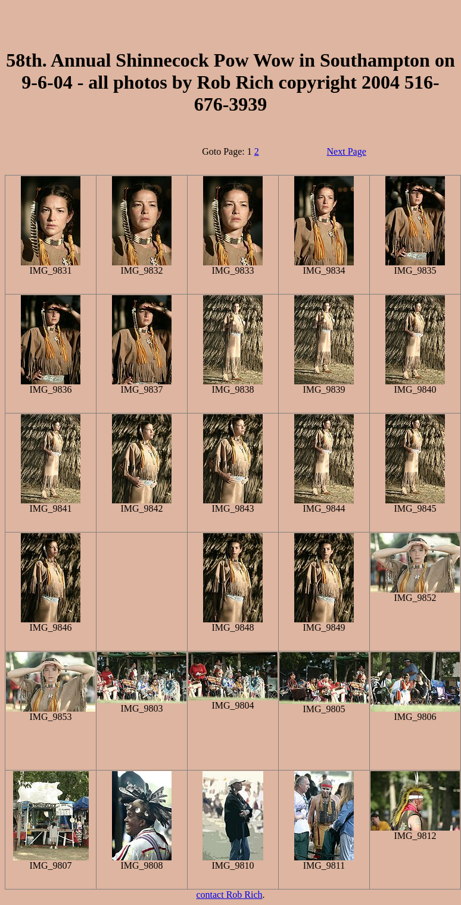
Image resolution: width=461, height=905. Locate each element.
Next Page (346, 151)
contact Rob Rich (229, 895)
